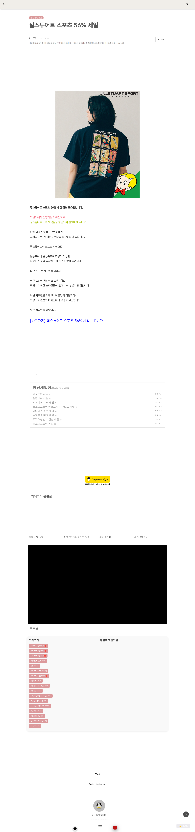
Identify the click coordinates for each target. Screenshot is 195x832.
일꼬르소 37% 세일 (43, 415)
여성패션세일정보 (38, 661)
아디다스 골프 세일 (43, 411)
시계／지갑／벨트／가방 (41, 696)
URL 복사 (161, 39)
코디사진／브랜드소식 (40, 706)
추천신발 (36, 691)
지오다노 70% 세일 (43, 402)
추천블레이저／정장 (39, 686)
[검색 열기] (3, 4)
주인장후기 (36, 711)
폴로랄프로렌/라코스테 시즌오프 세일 (54, 406)
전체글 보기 (39, 646)
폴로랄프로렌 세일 (43, 423)
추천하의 (36, 681)
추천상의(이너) (39, 676)
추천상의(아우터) (39, 671)
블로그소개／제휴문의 (39, 721)
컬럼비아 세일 (40, 398)
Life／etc (35, 726)
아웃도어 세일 (40, 394)
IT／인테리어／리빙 (38, 701)
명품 (34, 666)
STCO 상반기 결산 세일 (46, 419)
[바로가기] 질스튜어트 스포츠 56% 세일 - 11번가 (66, 320)
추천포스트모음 (37, 716)
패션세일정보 (44, 387)
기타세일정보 (38, 656)
